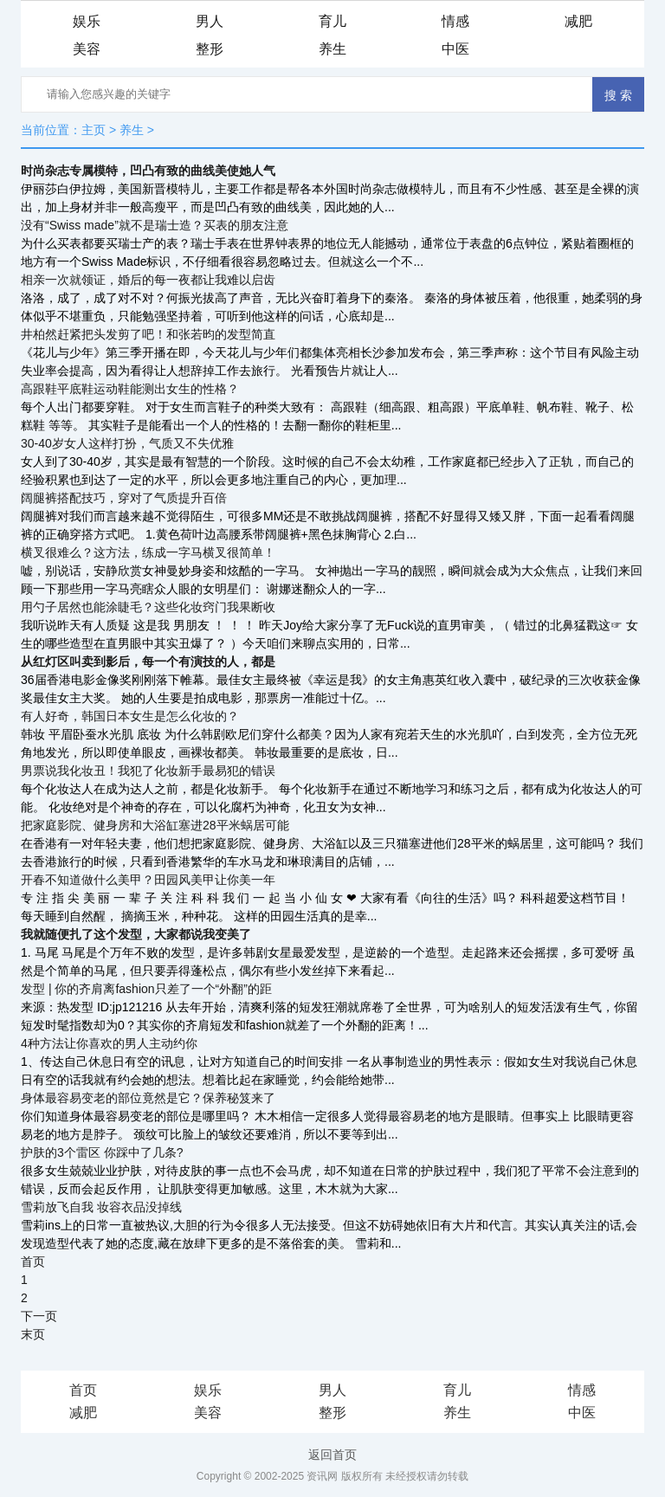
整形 (209, 49)
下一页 (39, 1316)
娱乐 (86, 21)
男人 (209, 21)
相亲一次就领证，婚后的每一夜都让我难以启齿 (148, 280)
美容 (86, 49)
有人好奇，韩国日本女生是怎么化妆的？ (130, 716)
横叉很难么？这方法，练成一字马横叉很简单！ (148, 552)
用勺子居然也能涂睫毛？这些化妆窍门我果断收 (148, 607)
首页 (33, 1261)
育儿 (332, 21)
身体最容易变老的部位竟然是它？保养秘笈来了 (148, 1098)
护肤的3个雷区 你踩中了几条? (102, 1152)
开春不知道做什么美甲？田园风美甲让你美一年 (148, 880)
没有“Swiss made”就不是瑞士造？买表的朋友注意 (154, 225)
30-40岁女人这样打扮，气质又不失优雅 (127, 443)
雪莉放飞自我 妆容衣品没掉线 (101, 1207)
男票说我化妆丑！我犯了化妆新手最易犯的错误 (148, 771)
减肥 (578, 21)
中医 (455, 49)
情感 (455, 21)
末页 (33, 1334)
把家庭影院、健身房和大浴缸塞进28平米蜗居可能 (155, 825)
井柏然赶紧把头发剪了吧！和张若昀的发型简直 (148, 334)
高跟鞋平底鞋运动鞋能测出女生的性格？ (130, 389)
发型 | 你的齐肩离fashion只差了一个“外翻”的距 (146, 989)
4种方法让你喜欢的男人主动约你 (109, 1043)
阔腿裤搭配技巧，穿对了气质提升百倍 (124, 498)
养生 (332, 49)
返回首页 (332, 1455)
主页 (93, 130)
